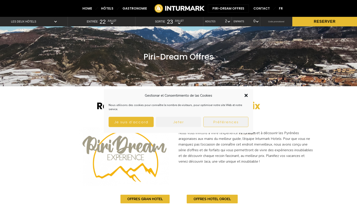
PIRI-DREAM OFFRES (228, 8)
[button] (246, 95)
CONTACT (261, 8)
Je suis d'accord (131, 121)
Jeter (178, 121)
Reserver (325, 21)
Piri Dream (247, 133)
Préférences (226, 121)
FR (281, 8)
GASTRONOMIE (134, 8)
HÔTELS (107, 8)
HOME (87, 8)
